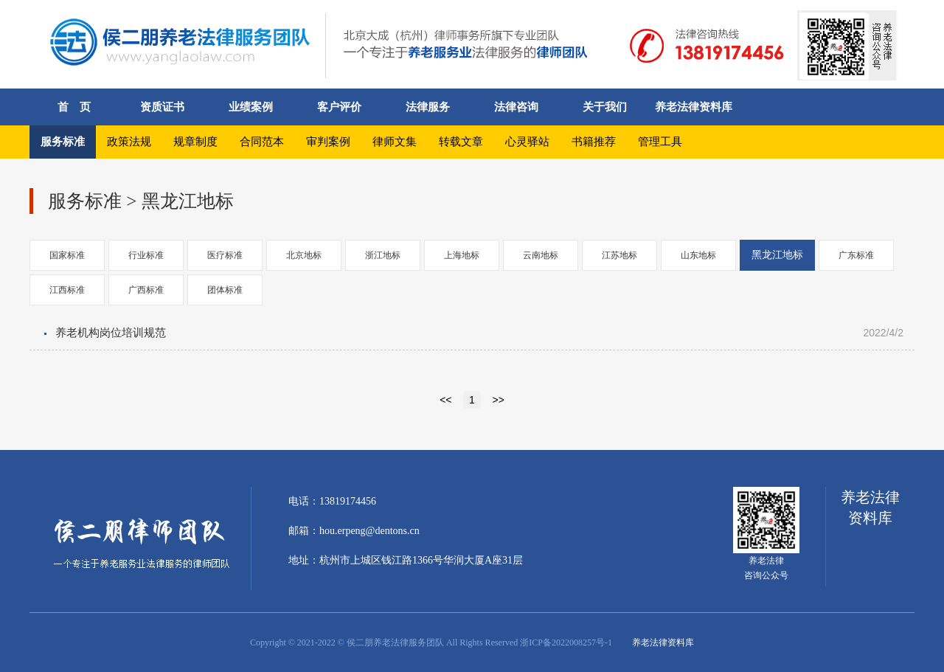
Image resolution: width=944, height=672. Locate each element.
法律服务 (428, 107)
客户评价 (339, 107)
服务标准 (63, 142)
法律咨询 (516, 107)
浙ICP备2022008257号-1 (566, 642)
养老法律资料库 (693, 107)
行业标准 (146, 255)
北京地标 (304, 255)
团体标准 (225, 290)
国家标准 (67, 255)
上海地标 (461, 255)
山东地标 (698, 255)
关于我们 (605, 107)
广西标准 (146, 290)
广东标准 (856, 255)
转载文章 (461, 142)
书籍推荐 (594, 142)
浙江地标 (382, 255)
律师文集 (394, 142)
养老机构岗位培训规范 (110, 333)
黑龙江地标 (777, 254)
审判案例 (328, 142)
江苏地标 (619, 255)
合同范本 (262, 142)
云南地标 (540, 255)
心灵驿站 (527, 142)
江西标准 (67, 290)
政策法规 (129, 142)
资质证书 (162, 107)
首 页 (74, 107)
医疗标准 (225, 255)
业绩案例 (251, 107)
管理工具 (660, 142)
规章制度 (195, 142)
